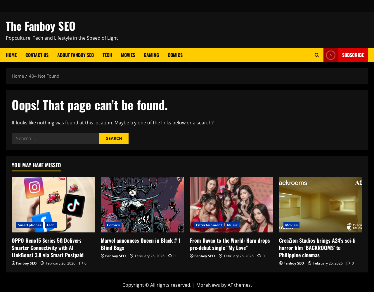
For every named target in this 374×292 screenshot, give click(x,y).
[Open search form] (317, 55)
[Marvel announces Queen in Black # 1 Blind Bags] (142, 204)
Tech (107, 54)
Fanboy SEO (26, 263)
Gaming (151, 54)
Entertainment (209, 225)
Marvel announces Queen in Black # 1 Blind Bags (141, 244)
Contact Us (37, 54)
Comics (175, 54)
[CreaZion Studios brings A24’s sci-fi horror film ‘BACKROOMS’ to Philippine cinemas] (320, 204)
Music (232, 225)
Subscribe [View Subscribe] (343, 55)
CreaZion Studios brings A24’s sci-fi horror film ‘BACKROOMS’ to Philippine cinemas (317, 248)
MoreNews (208, 285)
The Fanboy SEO (40, 26)
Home (11, 54)
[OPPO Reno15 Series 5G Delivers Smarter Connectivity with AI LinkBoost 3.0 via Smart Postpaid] (53, 204)
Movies (128, 54)
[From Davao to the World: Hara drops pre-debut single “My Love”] (231, 204)
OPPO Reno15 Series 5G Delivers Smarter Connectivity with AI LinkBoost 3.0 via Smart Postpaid (48, 248)
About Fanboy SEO (75, 54)
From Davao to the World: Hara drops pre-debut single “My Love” (230, 244)
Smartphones (29, 225)
